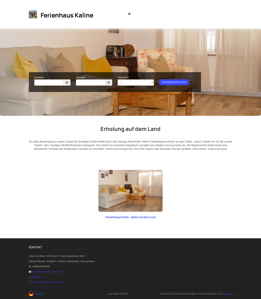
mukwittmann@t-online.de (47, 272)
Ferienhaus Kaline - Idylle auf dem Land (130, 217)
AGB (31, 282)
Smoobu (227, 294)
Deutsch (40, 294)
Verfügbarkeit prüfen (174, 82)
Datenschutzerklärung (50, 282)
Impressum (35, 277)
